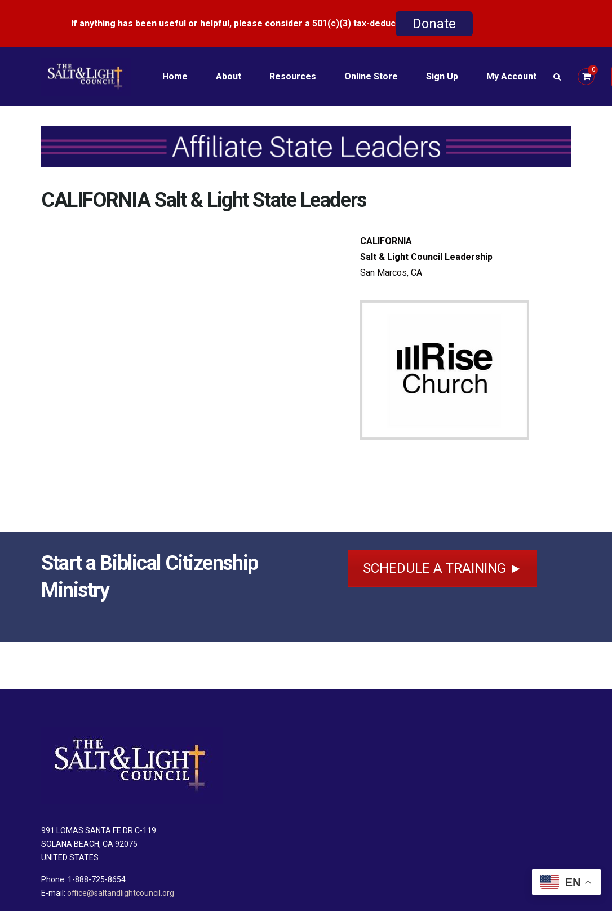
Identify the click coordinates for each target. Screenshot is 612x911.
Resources (292, 76)
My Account (511, 76)
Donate (434, 24)
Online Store (371, 76)
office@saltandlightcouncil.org (120, 892)
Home (175, 76)
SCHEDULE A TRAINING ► (443, 568)
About (228, 76)
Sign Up (442, 76)
